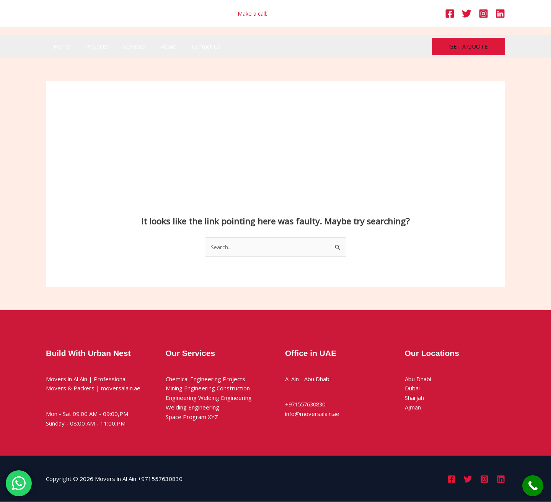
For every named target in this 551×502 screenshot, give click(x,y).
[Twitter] (466, 13)
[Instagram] (483, 13)
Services (125, 46)
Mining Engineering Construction (208, 388)
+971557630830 (291, 13)
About (155, 46)
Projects (91, 46)
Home (60, 46)
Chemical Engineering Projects (205, 379)
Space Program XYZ (192, 417)
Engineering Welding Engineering (209, 398)
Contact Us (189, 46)
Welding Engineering (192, 407)
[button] (468, 46)
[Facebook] (450, 13)
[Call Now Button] (532, 485)
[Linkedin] (500, 13)
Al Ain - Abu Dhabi (308, 379)
